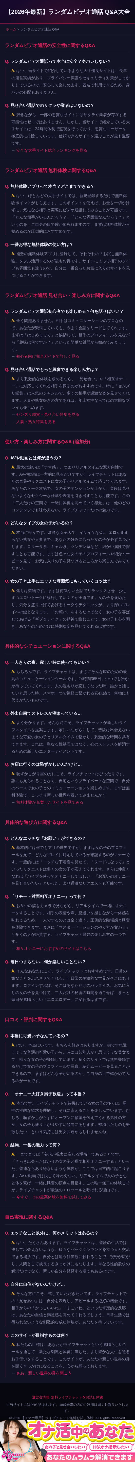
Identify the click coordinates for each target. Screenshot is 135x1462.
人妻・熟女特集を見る (36, 422)
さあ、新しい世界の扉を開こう (44, 1373)
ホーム (11, 29)
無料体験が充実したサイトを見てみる (49, 802)
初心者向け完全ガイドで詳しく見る (47, 356)
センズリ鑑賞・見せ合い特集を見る (47, 414)
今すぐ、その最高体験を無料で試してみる (53, 1197)
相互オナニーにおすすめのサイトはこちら (53, 948)
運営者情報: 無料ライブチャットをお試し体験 (67, 1397)
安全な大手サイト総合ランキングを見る (51, 150)
